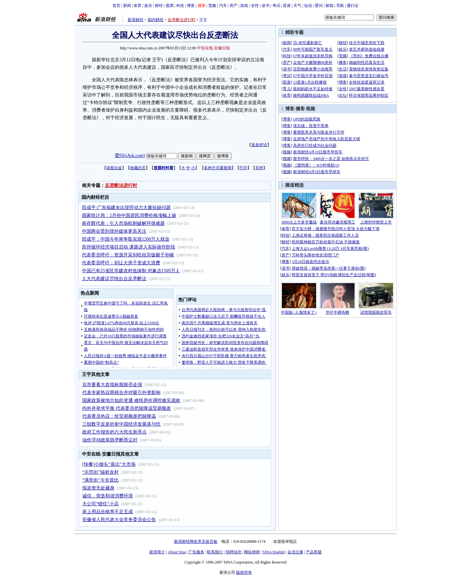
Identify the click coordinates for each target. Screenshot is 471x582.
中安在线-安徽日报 (213, 48)
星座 (287, 5)
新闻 (127, 5)
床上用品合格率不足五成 (107, 511)
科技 (180, 5)
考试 (276, 5)
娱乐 (148, 5)
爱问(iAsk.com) (130, 155)
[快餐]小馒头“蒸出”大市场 (109, 464)
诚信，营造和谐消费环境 (107, 495)
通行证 (353, 5)
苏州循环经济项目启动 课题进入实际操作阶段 (128, 247)
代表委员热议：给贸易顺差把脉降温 (119, 416)
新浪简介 (157, 552)
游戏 (244, 5)
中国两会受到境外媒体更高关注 (114, 231)
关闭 (259, 168)
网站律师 (252, 552)
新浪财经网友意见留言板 (195, 541)
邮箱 (330, 5)
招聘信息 (233, 552)
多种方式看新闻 (218, 168)
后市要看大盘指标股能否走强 (112, 384)
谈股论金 (114, 168)
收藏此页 (138, 168)
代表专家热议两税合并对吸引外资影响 (121, 392)
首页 (116, 5)
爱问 (319, 5)
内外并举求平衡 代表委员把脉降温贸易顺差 (126, 408)
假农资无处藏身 (98, 488)
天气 (297, 5)
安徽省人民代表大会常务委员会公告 (119, 519)
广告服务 (196, 552)
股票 (170, 5)
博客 (191, 5)
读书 (265, 5)
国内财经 (155, 19)
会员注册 (295, 552)
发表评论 (259, 145)
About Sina (177, 552)
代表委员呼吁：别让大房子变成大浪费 (121, 262)
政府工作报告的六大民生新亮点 (114, 432)
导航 (340, 5)
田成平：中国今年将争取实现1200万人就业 (125, 239)
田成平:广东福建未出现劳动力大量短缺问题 (126, 207)
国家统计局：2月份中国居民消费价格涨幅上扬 (129, 215)
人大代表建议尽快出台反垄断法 (114, 278)
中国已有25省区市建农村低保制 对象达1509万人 (131, 270)
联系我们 (215, 552)
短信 (308, 5)
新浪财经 (135, 19)
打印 (243, 168)
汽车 (223, 5)
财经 (159, 5)
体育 (137, 5)
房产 (233, 5)
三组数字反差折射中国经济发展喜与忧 (121, 424)
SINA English (273, 552)
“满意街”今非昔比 (100, 480)
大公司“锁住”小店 (100, 503)
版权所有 (244, 572)
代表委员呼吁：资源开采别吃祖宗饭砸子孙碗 (128, 254)
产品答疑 (314, 552)
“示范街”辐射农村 (100, 472)
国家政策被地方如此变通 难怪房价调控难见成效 (131, 400)
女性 (255, 5)
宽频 (212, 5)
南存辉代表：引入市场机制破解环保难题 (123, 223)
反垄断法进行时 (181, 19)
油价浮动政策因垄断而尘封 (109, 439)
